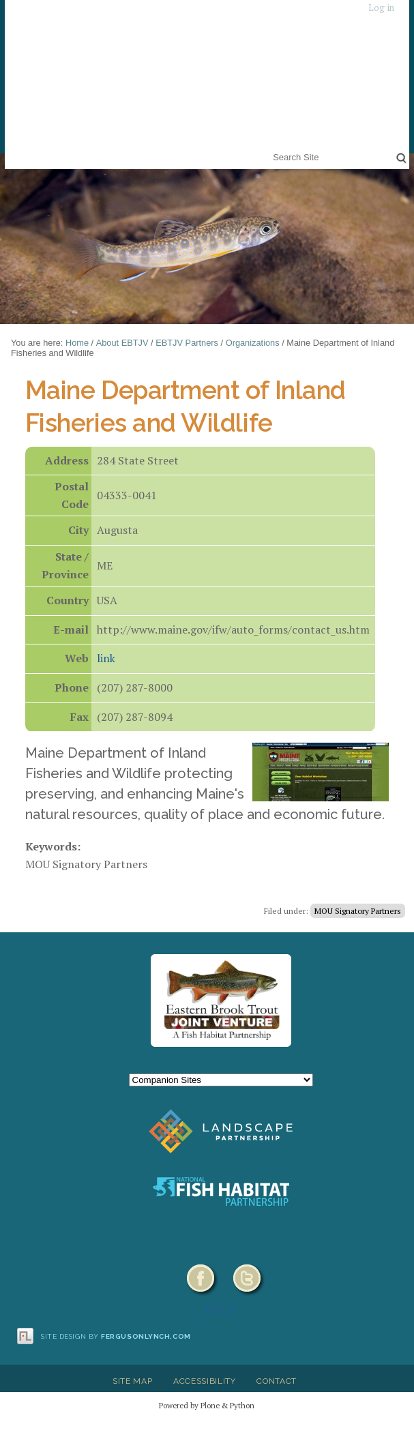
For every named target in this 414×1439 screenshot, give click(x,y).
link (106, 658)
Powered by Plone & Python (206, 1405)
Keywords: (52, 846)
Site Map (132, 1381)
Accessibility (204, 1381)
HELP (220, 1308)
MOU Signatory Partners (357, 911)
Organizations (253, 343)
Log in (381, 8)
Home (77, 343)
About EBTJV (122, 343)
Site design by (116, 1336)
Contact (276, 1381)
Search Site (270, 148)
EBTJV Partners (187, 343)
